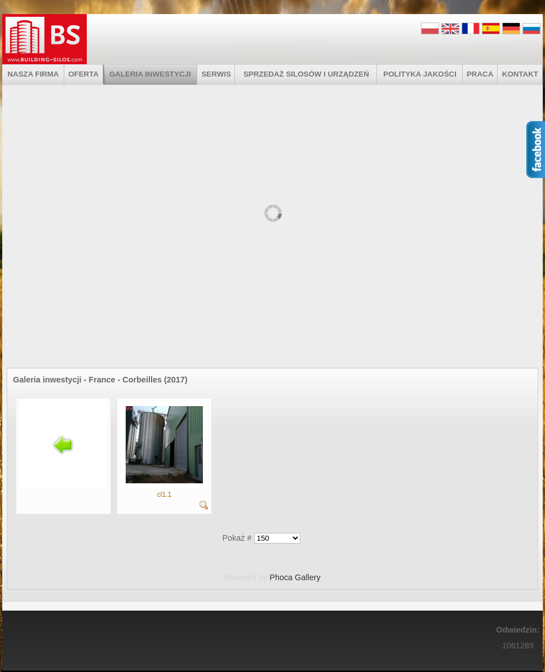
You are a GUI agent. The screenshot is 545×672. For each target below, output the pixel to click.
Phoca (281, 577)
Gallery (308, 577)
